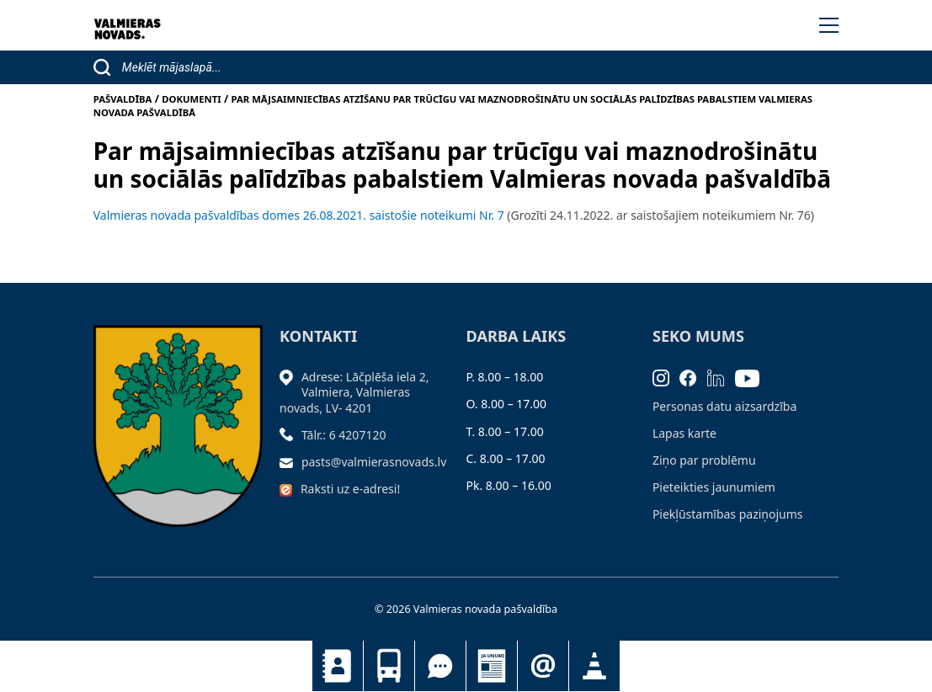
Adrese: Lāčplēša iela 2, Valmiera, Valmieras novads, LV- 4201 (354, 392)
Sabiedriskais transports (389, 666)
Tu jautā (440, 666)
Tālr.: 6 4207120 (343, 435)
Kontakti (337, 666)
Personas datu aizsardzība (724, 406)
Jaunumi (491, 666)
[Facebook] (693, 377)
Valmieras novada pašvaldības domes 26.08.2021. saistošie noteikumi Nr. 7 (298, 215)
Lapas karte (684, 433)
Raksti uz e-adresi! (350, 489)
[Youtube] (752, 377)
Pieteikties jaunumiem (543, 666)
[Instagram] (666, 377)
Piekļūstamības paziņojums (727, 514)
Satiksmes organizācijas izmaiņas (594, 666)
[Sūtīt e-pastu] (290, 462)
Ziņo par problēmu (704, 460)
